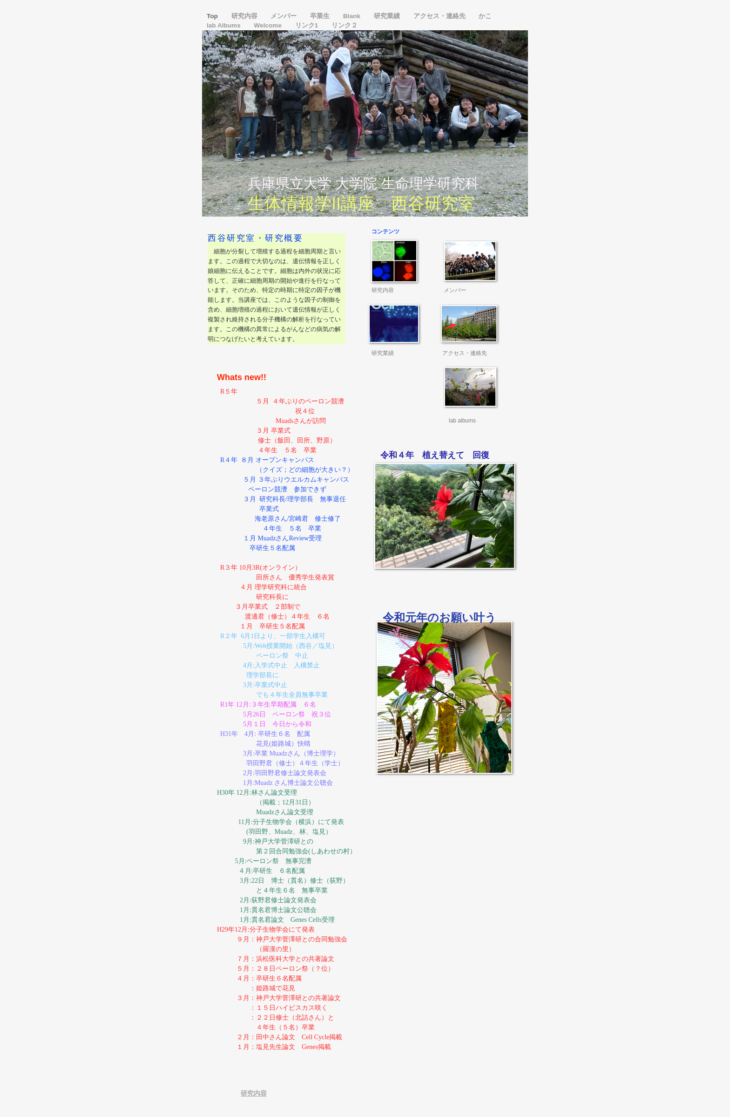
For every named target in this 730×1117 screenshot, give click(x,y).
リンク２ (344, 25)
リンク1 (307, 25)
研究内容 (245, 16)
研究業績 (388, 16)
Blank (352, 16)
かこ (485, 16)
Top (213, 16)
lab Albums (225, 25)
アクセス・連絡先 (440, 16)
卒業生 (320, 16)
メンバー (284, 16)
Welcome (269, 25)
